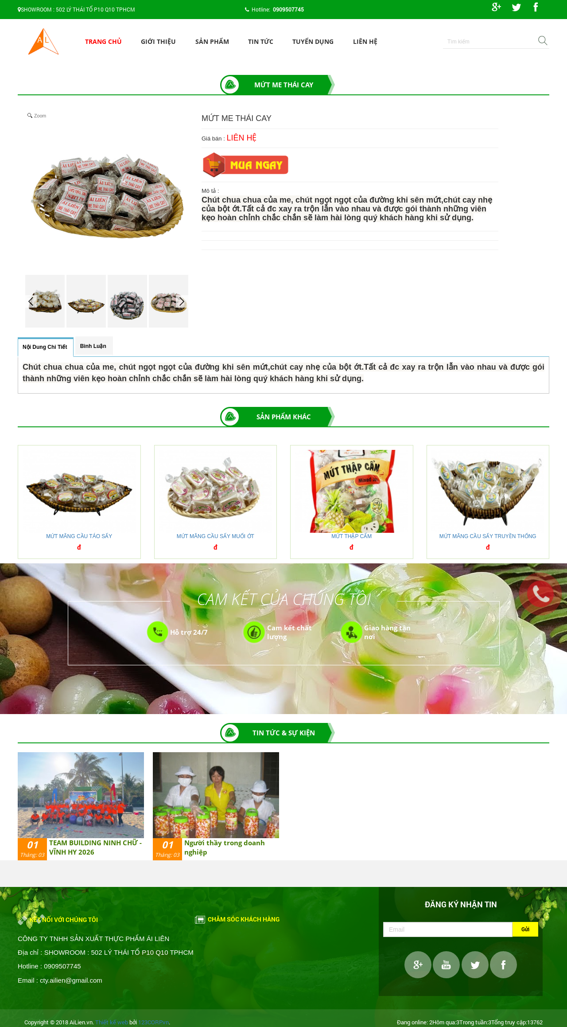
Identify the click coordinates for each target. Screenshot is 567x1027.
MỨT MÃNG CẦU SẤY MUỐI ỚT (215, 536)
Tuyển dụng (313, 41)
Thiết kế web (111, 1022)
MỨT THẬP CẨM (351, 536)
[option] (80, 806)
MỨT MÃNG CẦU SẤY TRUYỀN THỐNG (487, 536)
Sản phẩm (212, 41)
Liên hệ (365, 41)
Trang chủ (103, 41)
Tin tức (260, 41)
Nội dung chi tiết (45, 347)
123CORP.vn (153, 1022)
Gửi (525, 929)
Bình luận (93, 346)
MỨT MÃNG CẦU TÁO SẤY (79, 536)
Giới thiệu (158, 41)
